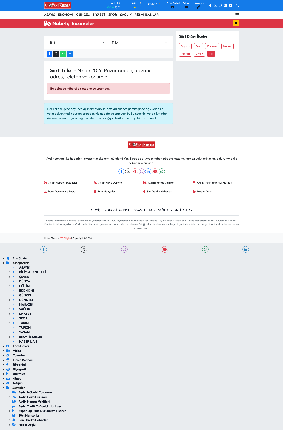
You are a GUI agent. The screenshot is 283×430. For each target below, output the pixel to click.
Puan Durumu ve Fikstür (60, 191)
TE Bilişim (65, 238)
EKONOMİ (65, 15)
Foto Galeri (17, 346)
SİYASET (99, 15)
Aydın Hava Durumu (108, 182)
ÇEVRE (20, 277)
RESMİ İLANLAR (147, 15)
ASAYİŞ (49, 15)
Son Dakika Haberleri (157, 191)
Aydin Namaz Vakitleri (159, 182)
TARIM (20, 323)
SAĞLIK (126, 15)
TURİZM (21, 327)
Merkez (227, 46)
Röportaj (16, 364)
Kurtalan (212, 46)
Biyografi (16, 369)
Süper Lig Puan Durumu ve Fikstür (39, 411)
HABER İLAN (24, 341)
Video (13, 351)
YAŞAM (21, 332)
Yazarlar (15, 355)
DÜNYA (21, 281)
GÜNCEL (83, 15)
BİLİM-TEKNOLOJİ (29, 272)
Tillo (211, 53)
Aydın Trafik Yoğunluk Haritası (212, 182)
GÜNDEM (22, 300)
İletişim (14, 383)
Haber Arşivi (202, 191)
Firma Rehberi (19, 360)
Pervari (185, 53)
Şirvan (199, 53)
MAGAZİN (22, 304)
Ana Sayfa (16, 258)
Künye (13, 378)
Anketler (15, 374)
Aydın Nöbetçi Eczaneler (61, 182)
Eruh (198, 46)
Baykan (185, 46)
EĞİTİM (21, 286)
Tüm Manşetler (105, 191)
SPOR (112, 15)
